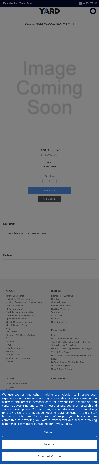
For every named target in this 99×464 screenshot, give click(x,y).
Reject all (49, 444)
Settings (49, 432)
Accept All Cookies (49, 456)
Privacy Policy (62, 424)
